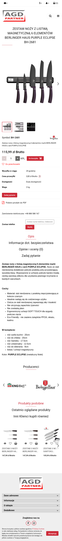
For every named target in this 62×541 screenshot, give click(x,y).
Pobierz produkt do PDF (14, 202)
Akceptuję (52, 533)
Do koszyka (35, 158)
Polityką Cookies (38, 529)
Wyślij (29, 227)
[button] (55, 3)
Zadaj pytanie (9, 195)
